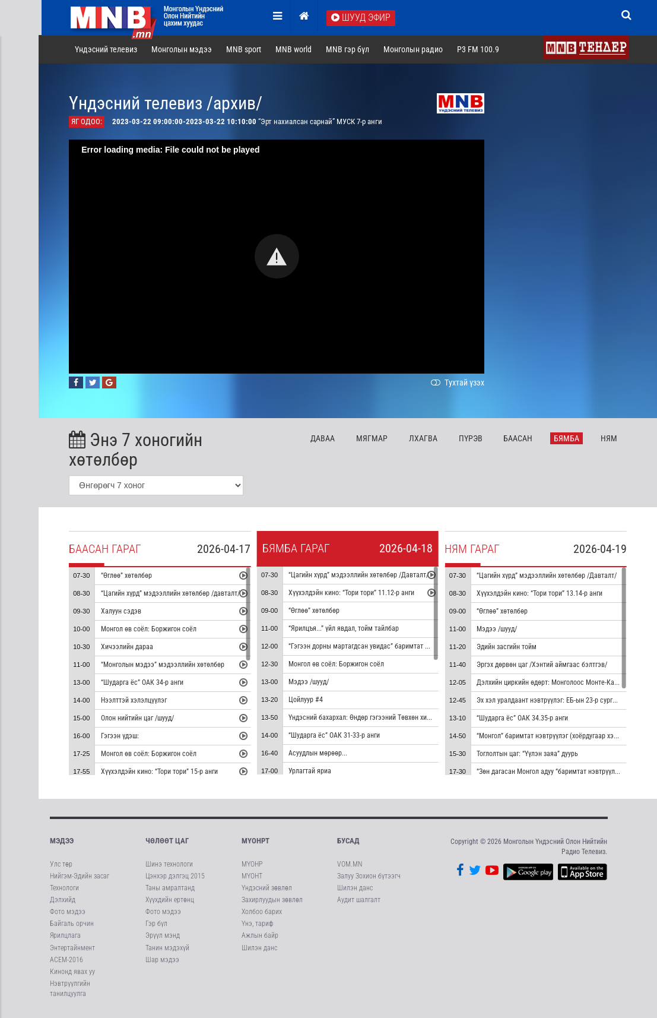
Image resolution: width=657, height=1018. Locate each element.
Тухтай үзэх (458, 383)
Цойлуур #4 (307, 701)
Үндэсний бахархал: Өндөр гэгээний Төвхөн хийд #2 (367, 719)
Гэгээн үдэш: (121, 737)
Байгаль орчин (72, 925)
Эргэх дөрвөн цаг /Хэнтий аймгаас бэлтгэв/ (543, 666)
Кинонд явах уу (72, 972)
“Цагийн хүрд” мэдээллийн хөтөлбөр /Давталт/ (360, 576)
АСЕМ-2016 (66, 960)
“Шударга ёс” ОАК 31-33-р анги (336, 736)
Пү (472, 439)
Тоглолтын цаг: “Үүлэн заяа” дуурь (529, 755)
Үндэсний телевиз (108, 50)
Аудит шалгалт (358, 900)
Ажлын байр (260, 936)
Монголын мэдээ (183, 50)
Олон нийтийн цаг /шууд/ (138, 719)
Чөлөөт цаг (167, 841)
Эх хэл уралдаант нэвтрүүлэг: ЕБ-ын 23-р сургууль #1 (557, 701)
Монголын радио (414, 50)
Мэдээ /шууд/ (310, 683)
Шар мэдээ (162, 960)
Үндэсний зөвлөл (267, 888)
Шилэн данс (259, 948)
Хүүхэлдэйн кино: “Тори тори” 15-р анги (160, 773)
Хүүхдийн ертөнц (169, 900)
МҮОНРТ (255, 841)
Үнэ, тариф (258, 925)
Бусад (348, 841)
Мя (373, 439)
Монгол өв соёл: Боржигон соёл (150, 630)
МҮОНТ (252, 876)
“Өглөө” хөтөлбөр (127, 577)
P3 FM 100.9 (479, 50)
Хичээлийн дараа (128, 648)
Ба (519, 439)
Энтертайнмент (72, 948)
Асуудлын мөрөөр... (319, 754)
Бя (568, 439)
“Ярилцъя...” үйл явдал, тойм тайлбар (345, 629)
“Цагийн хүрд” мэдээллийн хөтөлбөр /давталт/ (171, 594)
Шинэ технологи (169, 865)
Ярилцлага (65, 936)
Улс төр (61, 865)
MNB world (295, 50)
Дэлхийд (62, 900)
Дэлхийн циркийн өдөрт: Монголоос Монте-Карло (552, 683)
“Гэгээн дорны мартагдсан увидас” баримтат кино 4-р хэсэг (379, 647)
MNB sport (244, 50)
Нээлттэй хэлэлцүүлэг (135, 701)
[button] (278, 257)
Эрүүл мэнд (162, 936)
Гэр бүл (156, 925)
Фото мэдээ (67, 912)
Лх (424, 439)
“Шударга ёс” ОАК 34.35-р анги (524, 719)
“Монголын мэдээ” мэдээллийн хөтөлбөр (164, 666)
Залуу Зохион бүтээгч (369, 876)
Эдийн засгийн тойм (508, 648)
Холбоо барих (262, 912)
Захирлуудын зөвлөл (272, 900)
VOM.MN (349, 865)
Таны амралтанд (170, 888)
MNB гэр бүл (348, 50)
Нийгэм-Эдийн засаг (79, 876)
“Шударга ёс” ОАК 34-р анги (143, 683)
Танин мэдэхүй (167, 948)
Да (324, 439)
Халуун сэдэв (122, 612)
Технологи (64, 888)
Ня (610, 439)
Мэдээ (62, 841)
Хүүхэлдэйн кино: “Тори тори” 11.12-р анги (353, 594)
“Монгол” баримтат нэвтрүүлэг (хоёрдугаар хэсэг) (552, 737)
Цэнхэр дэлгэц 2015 (175, 876)
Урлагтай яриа (311, 772)
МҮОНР (252, 865)
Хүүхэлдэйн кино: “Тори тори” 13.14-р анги (541, 594)
